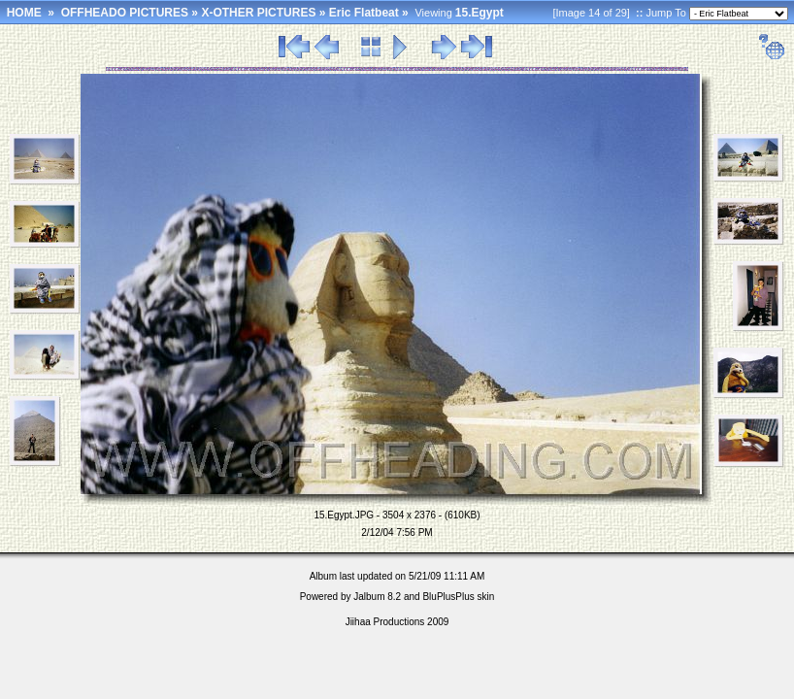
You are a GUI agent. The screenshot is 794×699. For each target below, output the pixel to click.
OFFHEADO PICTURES (124, 12)
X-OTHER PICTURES (258, 12)
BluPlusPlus (448, 596)
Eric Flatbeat (364, 12)
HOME (24, 12)
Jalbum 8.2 (377, 596)
